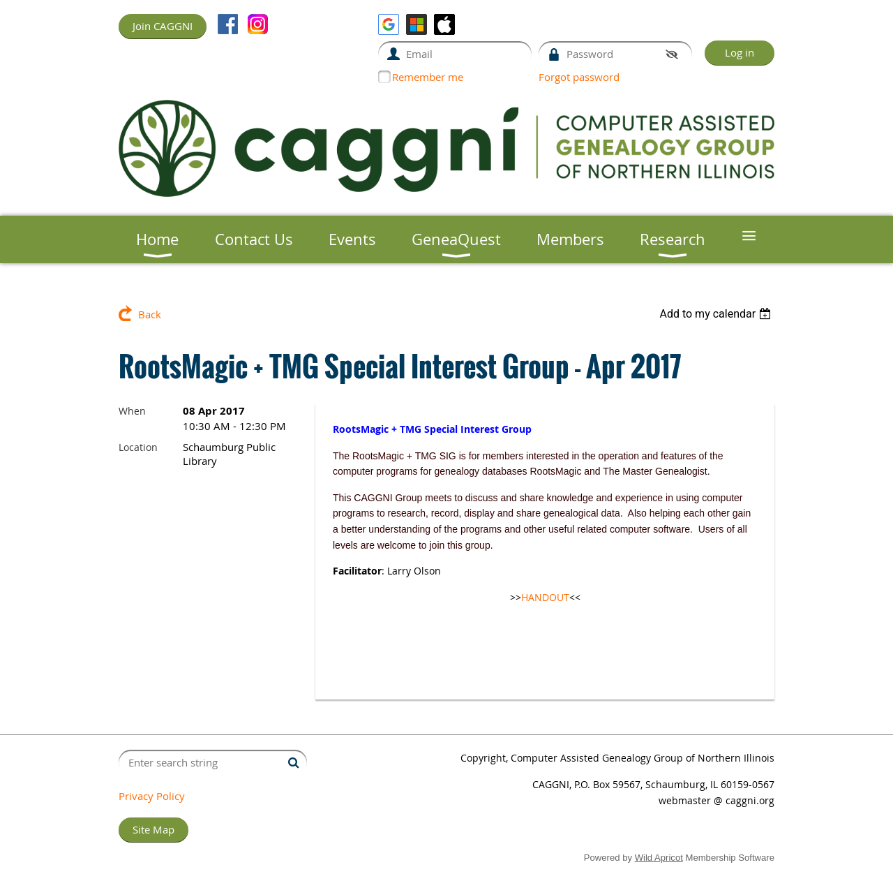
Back (149, 314)
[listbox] (716, 314)
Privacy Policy (152, 796)
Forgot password (579, 77)
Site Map (153, 829)
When (132, 410)
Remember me (427, 77)
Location (138, 447)
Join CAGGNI (163, 26)
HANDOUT (545, 597)
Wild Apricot (659, 857)
